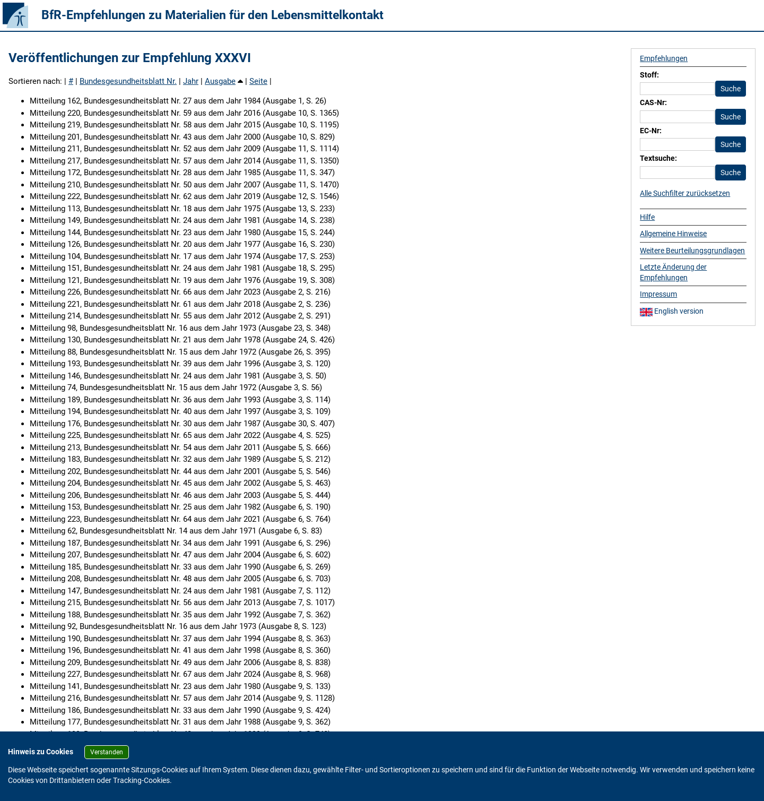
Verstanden (106, 752)
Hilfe (647, 217)
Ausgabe (220, 81)
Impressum (658, 294)
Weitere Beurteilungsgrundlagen (692, 250)
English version (672, 311)
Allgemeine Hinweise (673, 233)
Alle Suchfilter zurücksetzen (685, 193)
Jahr (190, 81)
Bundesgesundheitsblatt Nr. (128, 81)
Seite (258, 81)
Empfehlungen (664, 58)
